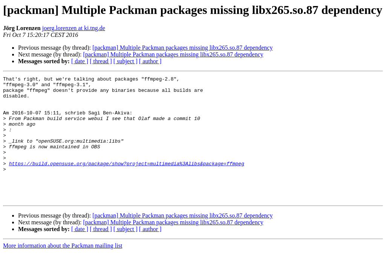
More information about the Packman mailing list (62, 270)
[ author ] (150, 61)
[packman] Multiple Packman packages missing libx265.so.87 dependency (182, 47)
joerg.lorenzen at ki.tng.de (73, 28)
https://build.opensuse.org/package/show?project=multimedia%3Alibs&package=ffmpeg (126, 181)
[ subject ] (125, 61)
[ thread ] (101, 61)
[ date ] (79, 61)
